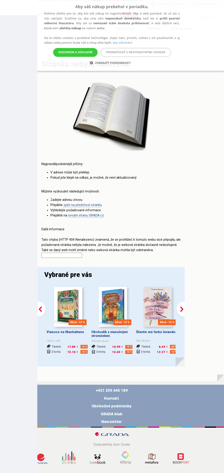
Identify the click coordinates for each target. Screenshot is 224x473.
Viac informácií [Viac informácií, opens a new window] (122, 43)
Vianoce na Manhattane (65, 332)
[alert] (112, 35)
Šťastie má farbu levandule (157, 332)
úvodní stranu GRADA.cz (86, 215)
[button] (112, 62)
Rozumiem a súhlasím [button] (75, 52)
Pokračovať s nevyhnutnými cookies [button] (135, 52)
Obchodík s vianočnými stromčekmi (109, 334)
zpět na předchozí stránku (83, 205)
